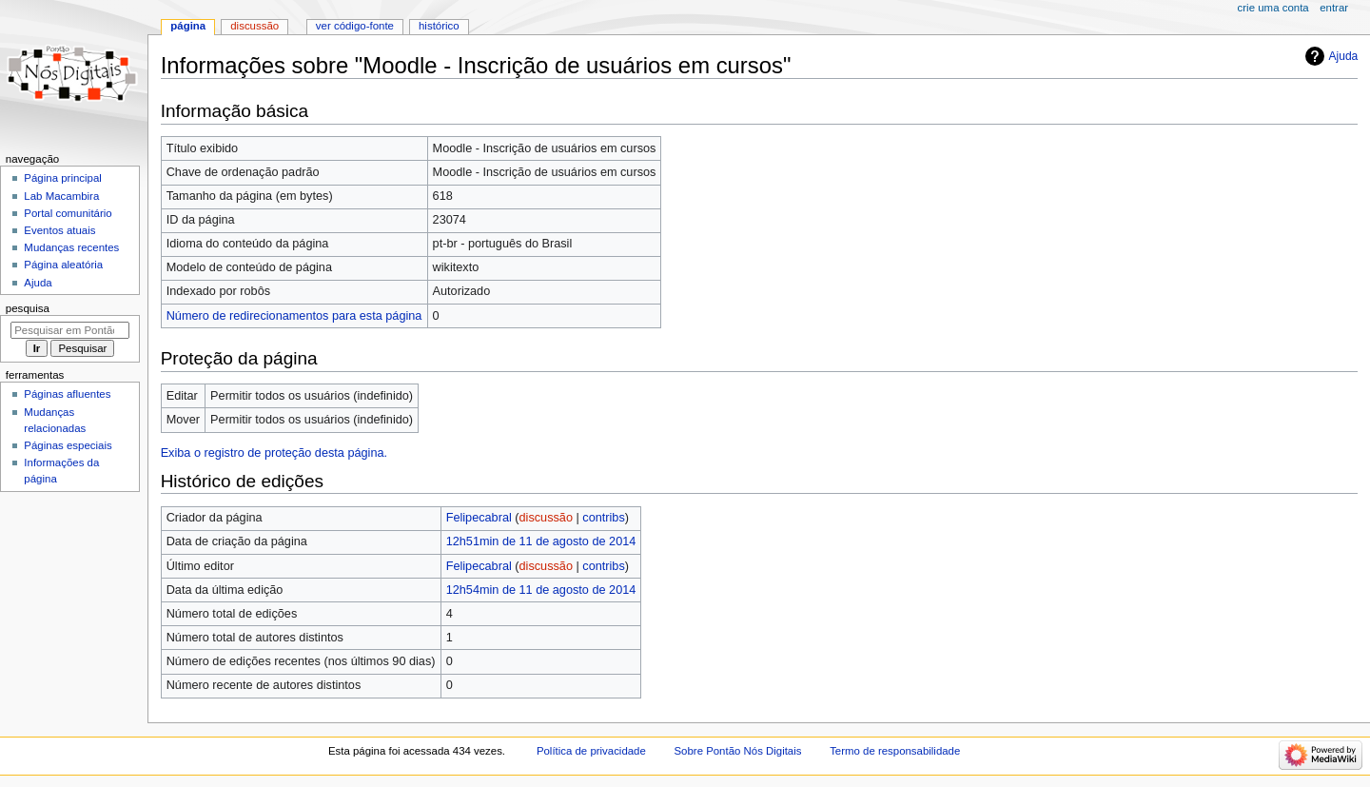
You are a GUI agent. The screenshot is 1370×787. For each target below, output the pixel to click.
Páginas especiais (67, 445)
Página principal (63, 178)
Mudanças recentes (71, 247)
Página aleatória (63, 264)
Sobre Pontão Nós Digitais (738, 751)
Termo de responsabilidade (895, 751)
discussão (546, 517)
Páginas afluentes (67, 394)
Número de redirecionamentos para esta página (294, 316)
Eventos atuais (59, 230)
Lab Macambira (61, 196)
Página (188, 25)
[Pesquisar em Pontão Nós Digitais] (69, 330)
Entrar (1334, 7)
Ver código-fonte (355, 25)
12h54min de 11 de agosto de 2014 (541, 590)
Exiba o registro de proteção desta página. (274, 453)
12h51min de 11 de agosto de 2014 (541, 541)
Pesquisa (27, 308)
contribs (603, 517)
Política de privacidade (591, 751)
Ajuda (1344, 56)
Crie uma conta (1273, 7)
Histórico (439, 25)
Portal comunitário (67, 213)
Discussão (254, 25)
